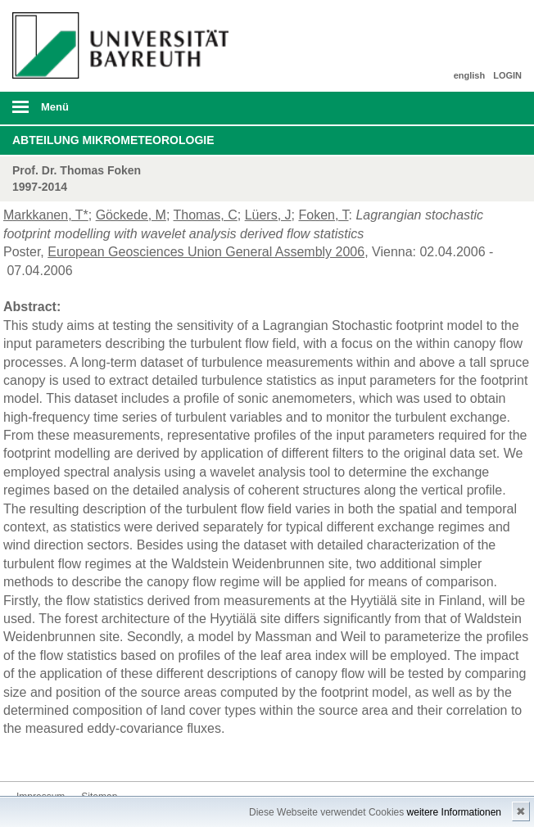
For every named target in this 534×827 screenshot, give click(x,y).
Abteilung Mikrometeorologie (113, 140)
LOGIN (507, 75)
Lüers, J (268, 215)
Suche (472, 108)
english (470, 75)
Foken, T (323, 215)
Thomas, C (206, 215)
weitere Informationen (454, 812)
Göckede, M (131, 215)
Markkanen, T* (45, 215)
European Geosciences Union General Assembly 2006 (206, 252)
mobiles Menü (117, 112)
